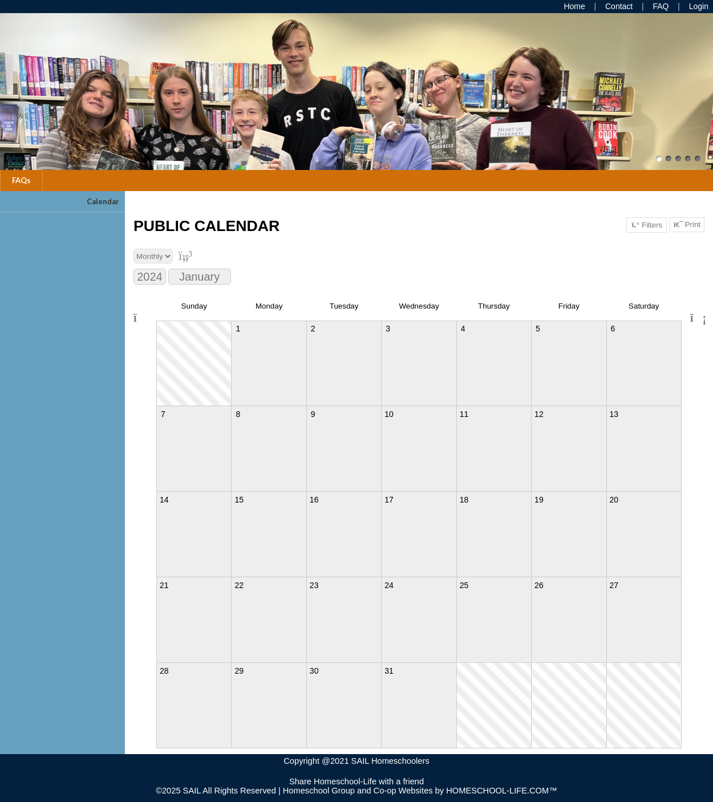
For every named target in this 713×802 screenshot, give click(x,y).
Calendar (103, 201)
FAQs (21, 180)
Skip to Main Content (356, 772)
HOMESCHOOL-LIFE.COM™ (501, 790)
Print (687, 225)
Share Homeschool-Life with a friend (356, 781)
